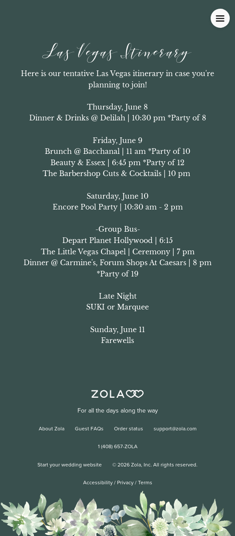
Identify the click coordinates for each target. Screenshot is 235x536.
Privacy (125, 483)
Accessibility (98, 483)
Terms (145, 483)
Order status (128, 429)
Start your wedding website (69, 465)
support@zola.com (175, 429)
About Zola (51, 429)
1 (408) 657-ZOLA (118, 446)
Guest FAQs (89, 429)
